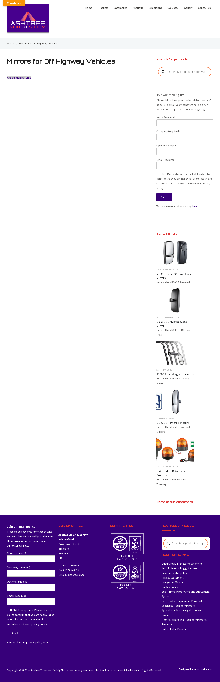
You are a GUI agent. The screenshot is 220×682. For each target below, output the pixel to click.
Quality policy (170, 587)
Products (103, 7)
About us (138, 7)
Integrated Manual (173, 582)
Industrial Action (203, 669)
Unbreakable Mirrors (174, 629)
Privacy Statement (173, 577)
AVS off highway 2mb (19, 77)
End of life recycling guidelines (179, 568)
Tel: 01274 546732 (68, 565)
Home (88, 7)
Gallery (188, 7)
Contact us (204, 7)
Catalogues (120, 7)
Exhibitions (155, 7)
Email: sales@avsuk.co (71, 574)
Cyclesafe (173, 7)
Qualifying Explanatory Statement (182, 563)
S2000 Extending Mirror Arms (175, 374)
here (194, 206)
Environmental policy (174, 573)
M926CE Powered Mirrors (172, 423)
